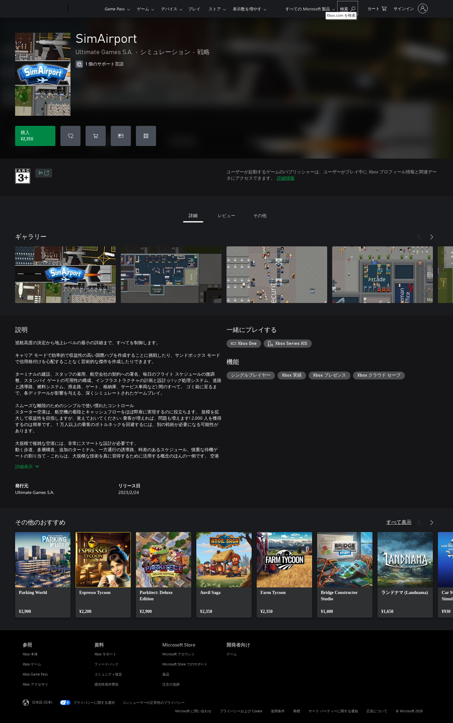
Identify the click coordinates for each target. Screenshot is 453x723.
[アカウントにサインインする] (410, 8)
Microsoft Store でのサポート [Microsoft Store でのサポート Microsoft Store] (185, 664)
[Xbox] (85, 8)
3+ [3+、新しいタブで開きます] (43, 173)
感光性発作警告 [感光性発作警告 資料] (106, 684)
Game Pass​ (115, 8)
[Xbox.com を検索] (347, 8)
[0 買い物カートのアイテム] (377, 8)
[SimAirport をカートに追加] (96, 136)
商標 (296, 711)
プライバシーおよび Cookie (241, 711)
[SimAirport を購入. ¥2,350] (35, 136)
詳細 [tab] (193, 215)
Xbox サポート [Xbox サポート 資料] (105, 654)
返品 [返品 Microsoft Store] (165, 674)
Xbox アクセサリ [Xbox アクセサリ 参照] (35, 684)
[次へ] (431, 237)
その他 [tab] (259, 215)
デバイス (169, 8)
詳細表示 (27, 466)
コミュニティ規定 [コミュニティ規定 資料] (108, 674)
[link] (42, 575)
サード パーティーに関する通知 (333, 711)
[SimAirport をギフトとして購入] (121, 136)
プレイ (194, 8)
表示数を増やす (247, 8)
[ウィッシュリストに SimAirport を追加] (70, 136)
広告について (376, 711)
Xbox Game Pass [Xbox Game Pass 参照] (35, 674)
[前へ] (419, 237)
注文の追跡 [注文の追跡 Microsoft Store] (171, 684)
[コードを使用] (146, 136)
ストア (215, 8)
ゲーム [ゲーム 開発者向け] (231, 654)
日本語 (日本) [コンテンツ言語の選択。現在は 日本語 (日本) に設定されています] (42, 702)
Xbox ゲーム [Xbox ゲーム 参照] (32, 664)
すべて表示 (398, 521)
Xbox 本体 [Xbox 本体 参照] (30, 654)
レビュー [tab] (226, 215)
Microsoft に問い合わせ (193, 711)
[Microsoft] (44, 8)
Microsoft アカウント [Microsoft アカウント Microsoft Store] (178, 654)
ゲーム (143, 8)
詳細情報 (285, 178)
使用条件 (278, 711)
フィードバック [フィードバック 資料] (106, 664)
